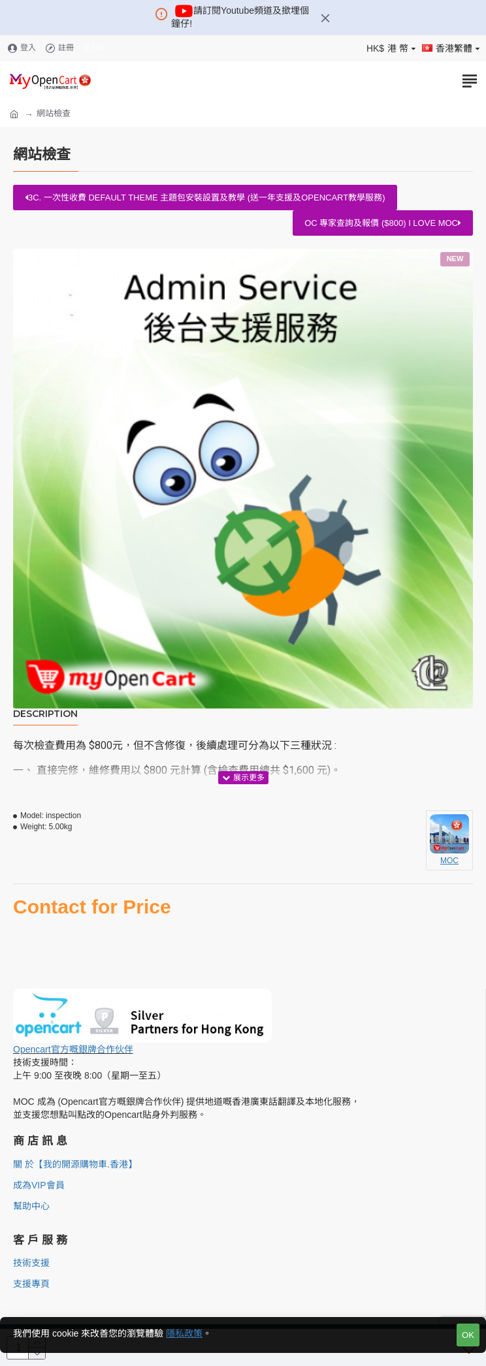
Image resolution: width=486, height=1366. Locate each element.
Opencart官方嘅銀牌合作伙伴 (73, 1049)
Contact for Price (92, 906)
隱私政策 (184, 1333)
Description (45, 714)
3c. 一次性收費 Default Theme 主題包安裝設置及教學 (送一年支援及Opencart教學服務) (205, 197)
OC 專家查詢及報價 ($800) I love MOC (382, 223)
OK (468, 1335)
